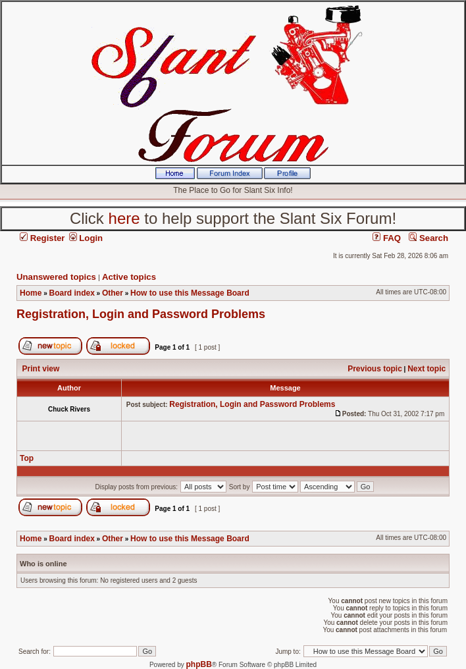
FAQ (387, 238)
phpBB (199, 664)
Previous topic (375, 368)
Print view (41, 368)
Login (86, 238)
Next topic (426, 368)
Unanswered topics (56, 277)
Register (42, 238)
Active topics (129, 277)
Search (428, 238)
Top (27, 458)
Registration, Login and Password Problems (140, 314)
